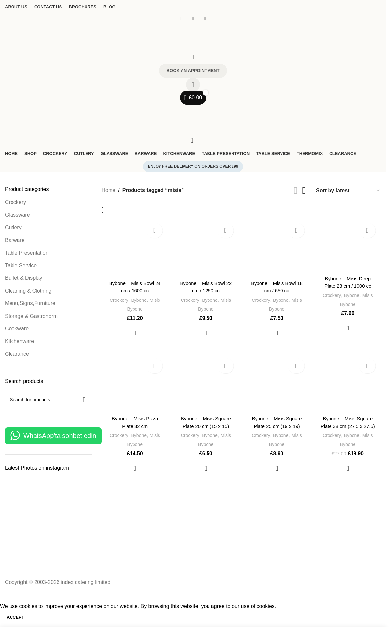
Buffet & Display (23, 279)
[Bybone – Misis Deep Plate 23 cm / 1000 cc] (348, 246)
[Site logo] (54, 36)
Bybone (138, 299)
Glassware (17, 216)
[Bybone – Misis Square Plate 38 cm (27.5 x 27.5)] (348, 384)
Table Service (21, 267)
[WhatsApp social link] (205, 19)
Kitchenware (19, 343)
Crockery (15, 204)
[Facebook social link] (181, 19)
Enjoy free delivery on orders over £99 (193, 168)
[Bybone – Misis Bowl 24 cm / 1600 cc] (134, 248)
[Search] (193, 57)
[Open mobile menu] (193, 112)
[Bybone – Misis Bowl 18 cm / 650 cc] (277, 248)
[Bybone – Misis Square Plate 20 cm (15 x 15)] (205, 384)
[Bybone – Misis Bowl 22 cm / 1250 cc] (205, 248)
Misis (155, 299)
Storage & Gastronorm (31, 317)
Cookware (17, 330)
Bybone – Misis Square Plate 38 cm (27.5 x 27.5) (349, 426)
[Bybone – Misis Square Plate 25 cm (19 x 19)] (277, 384)
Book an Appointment (193, 71)
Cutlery (13, 229)
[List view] (296, 191)
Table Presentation (27, 254)
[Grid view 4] (303, 191)
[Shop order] (348, 191)
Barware (15, 242)
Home (109, 192)
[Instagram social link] (193, 19)
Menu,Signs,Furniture (30, 305)
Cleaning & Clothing (28, 292)
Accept (15, 618)
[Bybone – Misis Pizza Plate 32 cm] (134, 384)
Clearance (17, 355)
